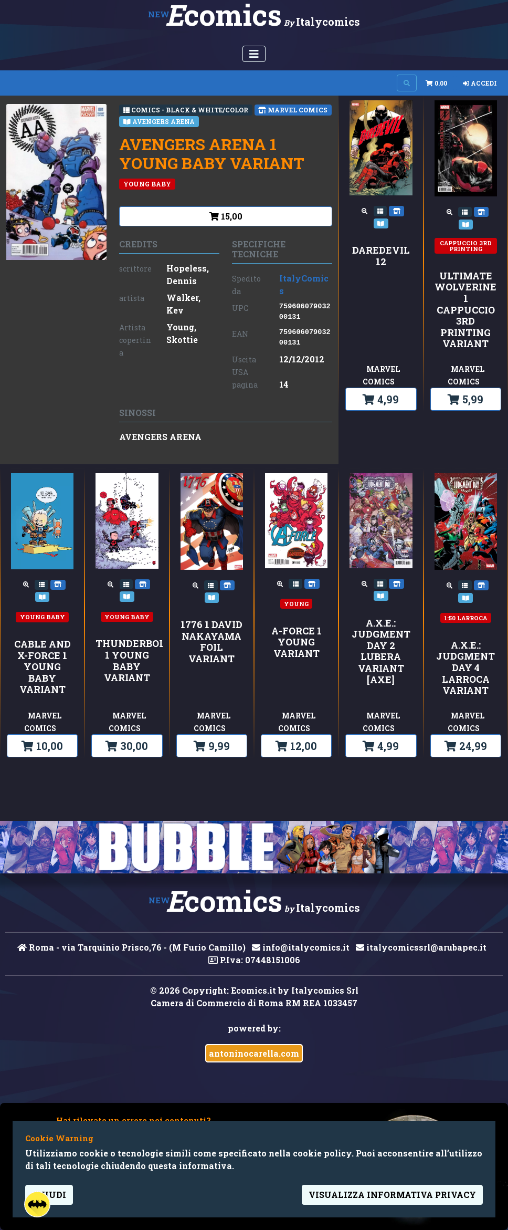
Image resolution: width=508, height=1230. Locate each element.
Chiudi (49, 1194)
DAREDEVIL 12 (381, 256)
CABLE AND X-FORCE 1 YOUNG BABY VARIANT (42, 667)
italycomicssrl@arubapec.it (421, 947)
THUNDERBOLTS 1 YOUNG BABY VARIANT (127, 660)
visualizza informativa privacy (392, 1194)
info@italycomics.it (301, 947)
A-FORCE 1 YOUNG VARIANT (296, 643)
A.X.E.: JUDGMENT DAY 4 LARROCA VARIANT (465, 668)
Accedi (480, 83)
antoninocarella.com (254, 1053)
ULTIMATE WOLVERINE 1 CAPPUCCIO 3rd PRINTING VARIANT (465, 310)
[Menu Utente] (254, 54)
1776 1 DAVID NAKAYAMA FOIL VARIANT (211, 641)
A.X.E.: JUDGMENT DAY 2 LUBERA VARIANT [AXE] (381, 652)
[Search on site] (407, 83)
